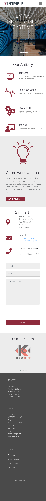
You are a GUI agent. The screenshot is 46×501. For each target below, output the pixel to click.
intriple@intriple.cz (27, 238)
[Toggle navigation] (40, 3)
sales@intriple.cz (31, 241)
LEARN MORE (14, 199)
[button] (3, 31)
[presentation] (24, 312)
